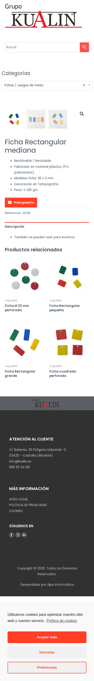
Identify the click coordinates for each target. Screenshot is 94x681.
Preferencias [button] (47, 667)
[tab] (47, 311)
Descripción (14, 311)
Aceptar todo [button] (47, 637)
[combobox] (47, 85)
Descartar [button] (46, 652)
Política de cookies (61, 621)
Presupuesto (24, 287)
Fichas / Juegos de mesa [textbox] (44, 85)
